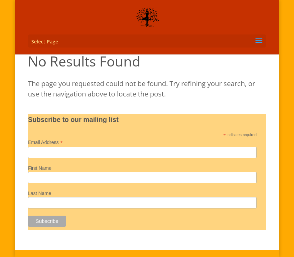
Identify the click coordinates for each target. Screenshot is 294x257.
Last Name (39, 193)
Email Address (45, 142)
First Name (39, 168)
